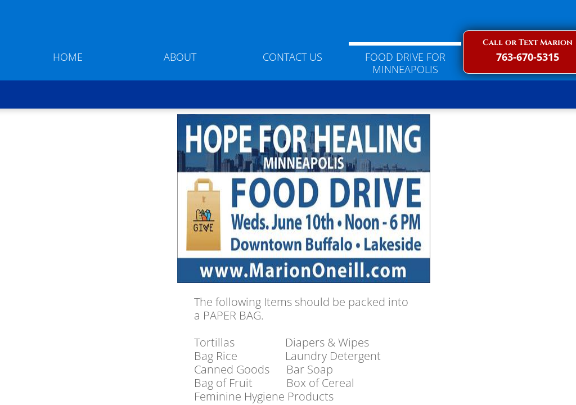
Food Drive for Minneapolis (405, 63)
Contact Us (292, 57)
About (180, 57)
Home (68, 57)
